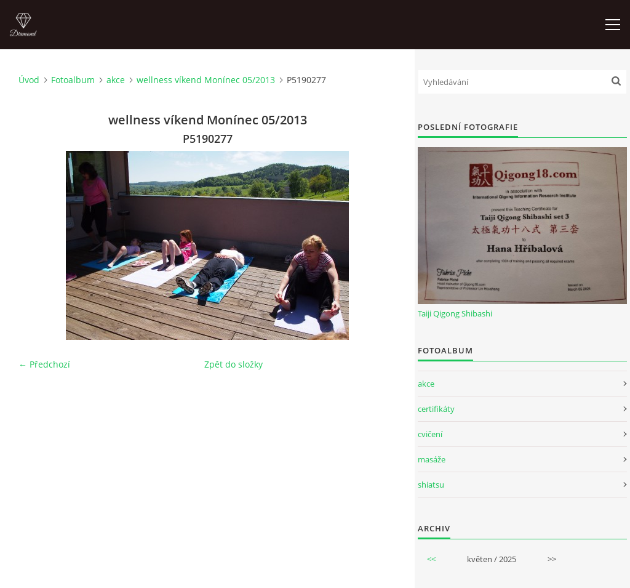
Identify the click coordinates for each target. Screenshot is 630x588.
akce (115, 80)
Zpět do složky (233, 364)
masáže (431, 459)
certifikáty (436, 408)
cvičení (430, 434)
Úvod (28, 80)
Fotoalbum (73, 80)
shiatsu (431, 484)
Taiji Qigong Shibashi (455, 313)
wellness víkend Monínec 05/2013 (206, 80)
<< (431, 559)
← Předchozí (44, 364)
